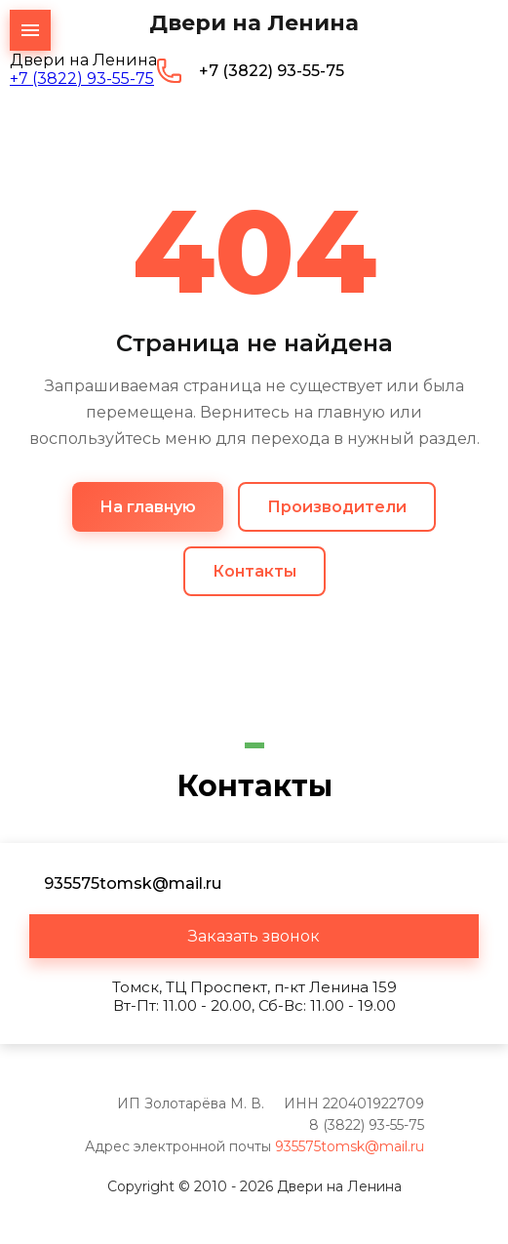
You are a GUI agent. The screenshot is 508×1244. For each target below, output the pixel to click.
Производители (337, 507)
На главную (147, 507)
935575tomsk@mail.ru (349, 1146)
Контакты (254, 571)
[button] (254, 936)
